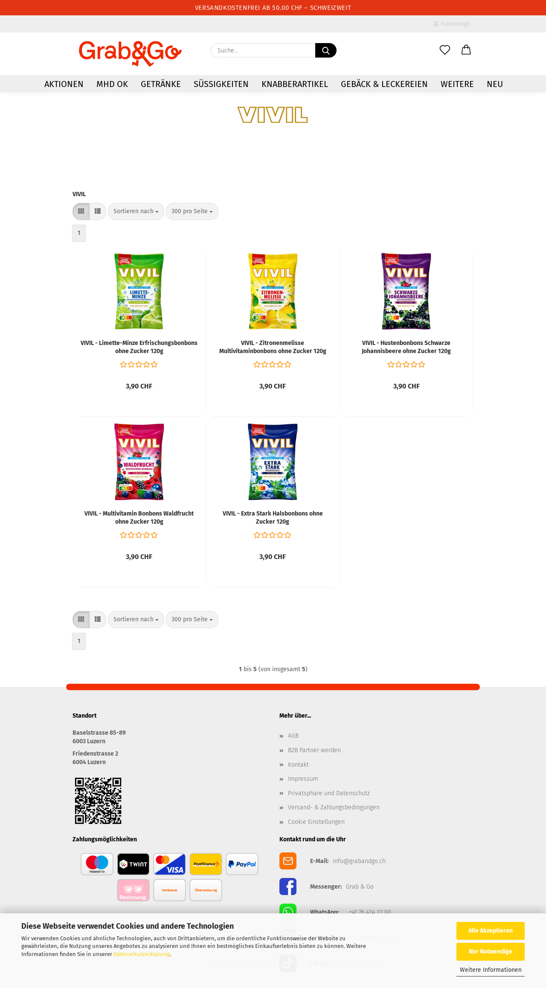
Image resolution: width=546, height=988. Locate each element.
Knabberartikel (294, 84)
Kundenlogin (452, 24)
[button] (466, 50)
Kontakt (298, 764)
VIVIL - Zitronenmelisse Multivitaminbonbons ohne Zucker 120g (272, 347)
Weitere (457, 84)
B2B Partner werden (314, 750)
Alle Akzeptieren (490, 930)
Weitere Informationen (491, 970)
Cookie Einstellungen (316, 822)
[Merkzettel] (445, 50)
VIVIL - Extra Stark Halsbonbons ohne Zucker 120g (273, 517)
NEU (495, 84)
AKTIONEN (64, 84)
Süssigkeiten (221, 84)
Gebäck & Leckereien (384, 84)
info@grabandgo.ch (359, 861)
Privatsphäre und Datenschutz (329, 793)
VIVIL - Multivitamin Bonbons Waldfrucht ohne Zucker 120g (139, 517)
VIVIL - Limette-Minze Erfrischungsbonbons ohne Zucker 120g (139, 347)
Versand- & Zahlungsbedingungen (334, 807)
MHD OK (112, 84)
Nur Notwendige (490, 951)
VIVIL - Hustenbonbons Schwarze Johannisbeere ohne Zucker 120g (406, 347)
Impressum (303, 778)
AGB (293, 735)
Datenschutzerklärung (141, 954)
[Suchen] (326, 50)
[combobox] (136, 211)
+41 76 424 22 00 (370, 912)
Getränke (161, 84)
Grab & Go (360, 886)
